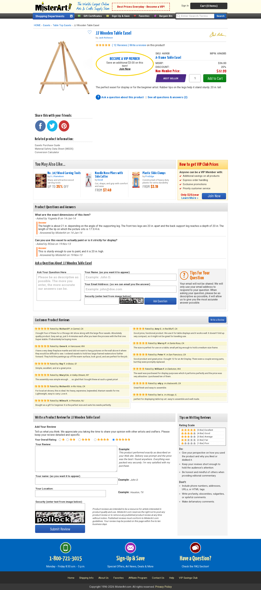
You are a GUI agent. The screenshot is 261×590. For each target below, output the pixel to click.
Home (71, 577)
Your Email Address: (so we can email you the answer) (117, 284)
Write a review (138, 45)
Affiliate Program (138, 577)
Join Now (124, 69)
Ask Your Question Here (51, 272)
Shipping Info (86, 577)
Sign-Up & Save (121, 16)
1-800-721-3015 (65, 559)
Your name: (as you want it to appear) (57, 476)
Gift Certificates (93, 16)
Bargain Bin (165, 16)
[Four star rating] (95, 440)
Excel (100, 179)
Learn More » (189, 198)
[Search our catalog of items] (220, 16)
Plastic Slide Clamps (154, 173)
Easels (46, 25)
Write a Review (217, 319)
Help (171, 577)
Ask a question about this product (122, 97)
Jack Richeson (106, 37)
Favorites (144, 16)
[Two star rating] (67, 440)
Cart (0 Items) (209, 5)
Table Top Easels (62, 25)
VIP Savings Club (188, 577)
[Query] (195, 15)
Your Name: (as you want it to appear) (107, 272)
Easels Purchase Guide (47, 145)
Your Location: (44, 488)
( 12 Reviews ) (120, 45)
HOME (37, 25)
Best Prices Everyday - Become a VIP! (141, 6)
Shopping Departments (49, 16)
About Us (103, 577)
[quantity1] (195, 78)
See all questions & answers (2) (167, 97)
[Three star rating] (79, 440)
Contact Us (158, 577)
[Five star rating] (113, 440)
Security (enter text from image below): (108, 296)
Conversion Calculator (47, 152)
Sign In (185, 5)
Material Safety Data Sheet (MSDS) (54, 148)
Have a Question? (195, 559)
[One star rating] (60, 440)
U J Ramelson (57, 176)
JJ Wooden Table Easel (113, 33)
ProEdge (149, 176)
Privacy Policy (163, 586)
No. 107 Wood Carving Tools (64, 173)
